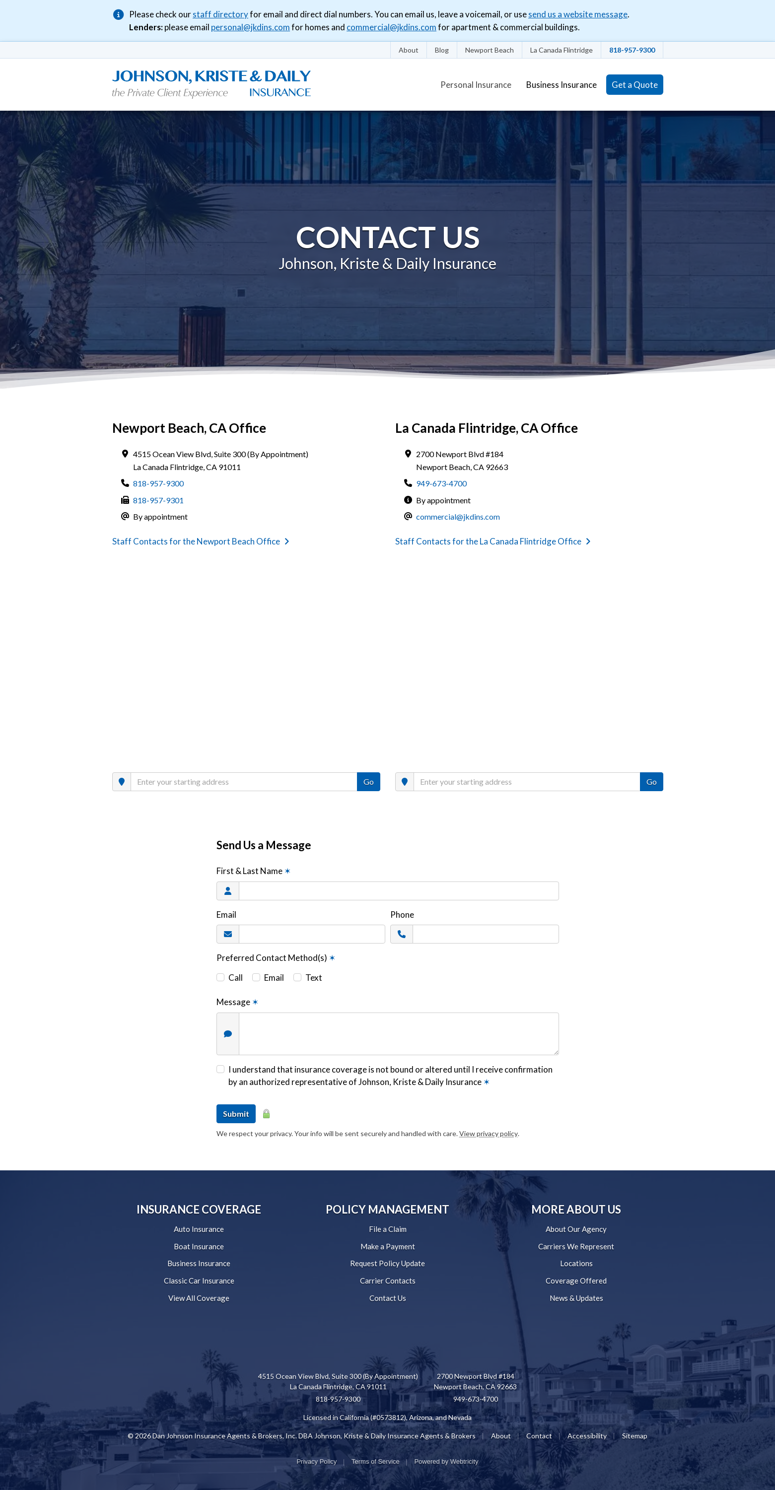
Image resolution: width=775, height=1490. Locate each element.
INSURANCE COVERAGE (199, 1209)
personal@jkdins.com (250, 27)
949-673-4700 (441, 483)
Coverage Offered (576, 1280)
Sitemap (634, 1435)
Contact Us (387, 1297)
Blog (442, 50)
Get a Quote (635, 84)
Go (368, 781)
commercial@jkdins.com (391, 27)
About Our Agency (576, 1228)
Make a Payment (387, 1246)
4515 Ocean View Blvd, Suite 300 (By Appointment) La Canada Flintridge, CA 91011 (338, 1381)
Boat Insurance (199, 1246)
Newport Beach (489, 50)
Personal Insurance (475, 84)
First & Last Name (253, 871)
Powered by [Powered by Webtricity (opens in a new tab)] (446, 1461)
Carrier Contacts (388, 1280)
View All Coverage (198, 1297)
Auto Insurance (199, 1228)
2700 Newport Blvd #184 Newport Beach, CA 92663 (475, 1381)
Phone (402, 914)
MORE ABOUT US (576, 1209)
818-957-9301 (158, 500)
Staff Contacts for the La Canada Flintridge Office (493, 541)
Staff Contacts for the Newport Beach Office (200, 541)
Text (313, 977)
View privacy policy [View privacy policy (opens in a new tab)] (488, 1133)
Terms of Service (376, 1461)
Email (226, 914)
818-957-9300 (632, 50)
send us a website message (578, 14)
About (409, 50)
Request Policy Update (387, 1263)
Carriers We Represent (576, 1246)
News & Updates (576, 1297)
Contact (539, 1435)
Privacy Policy (316, 1461)
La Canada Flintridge (561, 50)
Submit (236, 1113)
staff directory (220, 14)
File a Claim (388, 1228)
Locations (576, 1263)
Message (237, 1002)
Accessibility (587, 1435)
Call (235, 977)
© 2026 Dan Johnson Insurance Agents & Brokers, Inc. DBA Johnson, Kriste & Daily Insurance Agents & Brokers (302, 1435)
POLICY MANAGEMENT (387, 1209)
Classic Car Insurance (199, 1280)
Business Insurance (561, 84)
